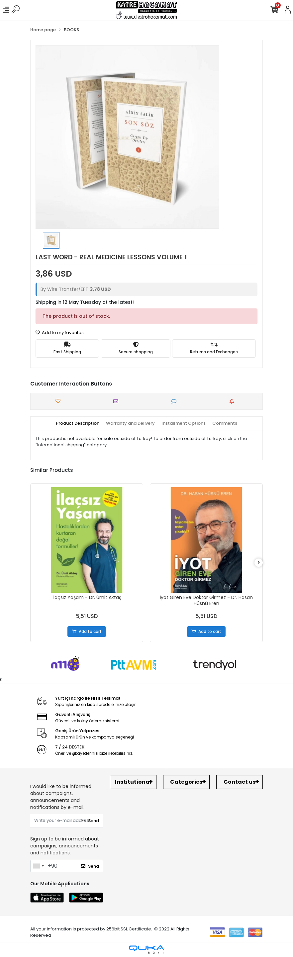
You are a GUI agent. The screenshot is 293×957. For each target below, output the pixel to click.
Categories (186, 782)
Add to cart (87, 632)
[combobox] (38, 866)
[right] (258, 563)
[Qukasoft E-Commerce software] (146, 949)
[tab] (77, 423)
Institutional (133, 782)
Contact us (239, 782)
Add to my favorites (60, 332)
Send (90, 821)
